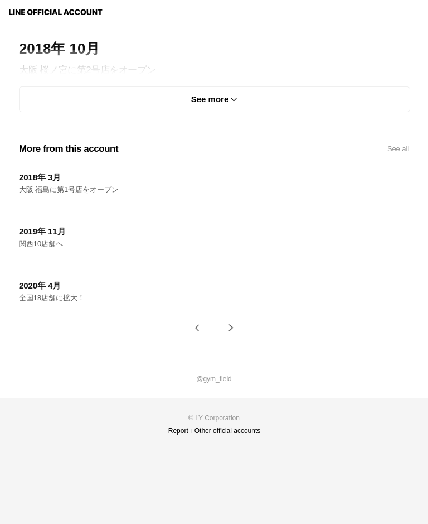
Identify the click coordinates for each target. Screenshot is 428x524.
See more (210, 99)
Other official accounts (227, 431)
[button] (197, 327)
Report (178, 431)
